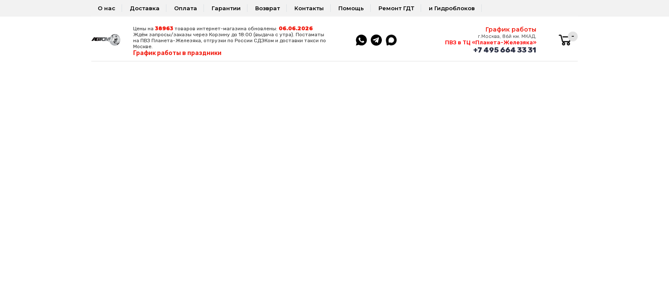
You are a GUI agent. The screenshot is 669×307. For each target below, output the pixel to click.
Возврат (267, 8)
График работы (511, 29)
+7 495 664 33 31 (504, 50)
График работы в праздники (177, 53)
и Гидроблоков (452, 8)
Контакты (309, 8)
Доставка (145, 8)
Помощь (351, 8)
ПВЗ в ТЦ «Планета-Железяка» (490, 42)
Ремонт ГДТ (396, 8)
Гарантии (226, 8)
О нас (106, 8)
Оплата (185, 8)
